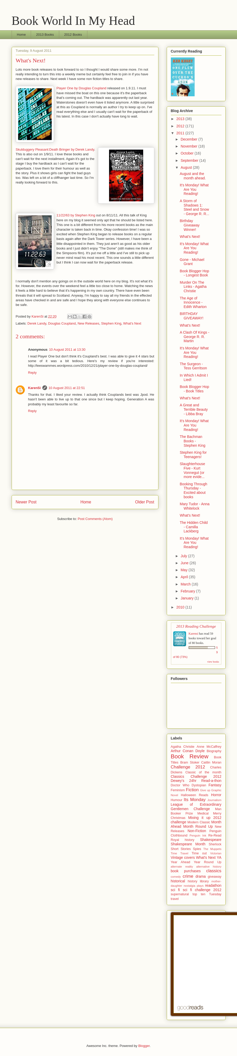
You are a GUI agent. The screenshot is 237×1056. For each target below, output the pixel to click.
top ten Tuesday (207, 894)
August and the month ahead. (193, 176)
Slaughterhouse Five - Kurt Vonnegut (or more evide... (192, 470)
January (188, 598)
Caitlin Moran (211, 762)
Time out (199, 853)
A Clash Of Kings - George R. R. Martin (194, 336)
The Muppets (212, 848)
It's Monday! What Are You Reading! (194, 189)
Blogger (144, 1046)
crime (188, 876)
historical (178, 881)
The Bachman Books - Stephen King (192, 441)
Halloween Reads (194, 795)
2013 (180, 119)
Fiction (192, 789)
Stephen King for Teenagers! (193, 454)
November (189, 146)
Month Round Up (198, 826)
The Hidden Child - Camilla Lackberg (194, 526)
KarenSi (34, 388)
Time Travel (179, 853)
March (186, 584)
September (190, 160)
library (204, 881)
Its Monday (194, 799)
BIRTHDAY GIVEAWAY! (191, 316)
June (185, 563)
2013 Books (45, 34)
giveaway (214, 876)
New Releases (88, 323)
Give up (205, 790)
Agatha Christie (183, 747)
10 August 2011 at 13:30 (67, 349)
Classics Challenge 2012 (196, 776)
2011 (180, 133)
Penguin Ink (198, 835)
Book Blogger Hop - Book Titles (194, 389)
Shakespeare (210, 840)
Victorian (215, 853)
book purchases (186, 871)
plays (200, 885)
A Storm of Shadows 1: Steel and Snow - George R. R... (194, 207)
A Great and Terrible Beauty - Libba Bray (194, 409)
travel (175, 899)
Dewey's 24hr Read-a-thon (196, 781)
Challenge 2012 (188, 767)
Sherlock (215, 844)
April (185, 577)
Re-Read (214, 835)
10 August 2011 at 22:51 (67, 388)
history (192, 881)
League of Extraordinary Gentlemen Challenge (196, 806)
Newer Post (26, 502)
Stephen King (111, 323)
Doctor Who (180, 785)
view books (213, 661)
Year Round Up (207, 862)
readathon (213, 885)
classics (213, 870)
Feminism (178, 790)
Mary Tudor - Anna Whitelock (194, 506)
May (184, 570)
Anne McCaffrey (209, 747)
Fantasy (215, 785)
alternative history (208, 866)
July (184, 556)
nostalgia (189, 885)
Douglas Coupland (62, 323)
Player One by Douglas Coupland (81, 88)
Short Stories (181, 849)
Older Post (144, 502)
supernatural (180, 894)
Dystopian (199, 785)
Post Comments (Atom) (95, 519)
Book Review (190, 756)
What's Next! (190, 236)
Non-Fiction (197, 831)
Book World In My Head (73, 20)
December (189, 139)
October (188, 153)
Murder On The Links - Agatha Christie (193, 286)
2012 (180, 126)
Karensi (193, 633)
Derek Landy (36, 323)
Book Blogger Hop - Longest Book (194, 273)
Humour (176, 800)
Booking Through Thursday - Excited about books (193, 490)
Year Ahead (180, 862)
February (188, 591)
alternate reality (182, 866)
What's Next (132, 323)
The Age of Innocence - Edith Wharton (193, 302)
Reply (32, 373)
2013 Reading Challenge (196, 626)
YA (219, 857)
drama (200, 876)
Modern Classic (198, 822)
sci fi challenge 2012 (202, 890)
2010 (180, 607)
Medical (203, 813)
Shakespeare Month (188, 844)
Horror (216, 795)
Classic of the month (203, 772)
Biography (214, 751)
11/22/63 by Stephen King (76, 215)
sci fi (175, 890)
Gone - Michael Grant (192, 262)
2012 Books (73, 34)
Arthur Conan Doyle (188, 751)
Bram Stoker (189, 762)
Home (21, 34)
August (187, 167)
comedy (176, 876)
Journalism (214, 800)
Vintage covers (183, 857)
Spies (197, 849)
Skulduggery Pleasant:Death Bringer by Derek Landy (55, 149)
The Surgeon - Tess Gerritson (193, 366)
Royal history (182, 840)
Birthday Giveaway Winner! (189, 225)
